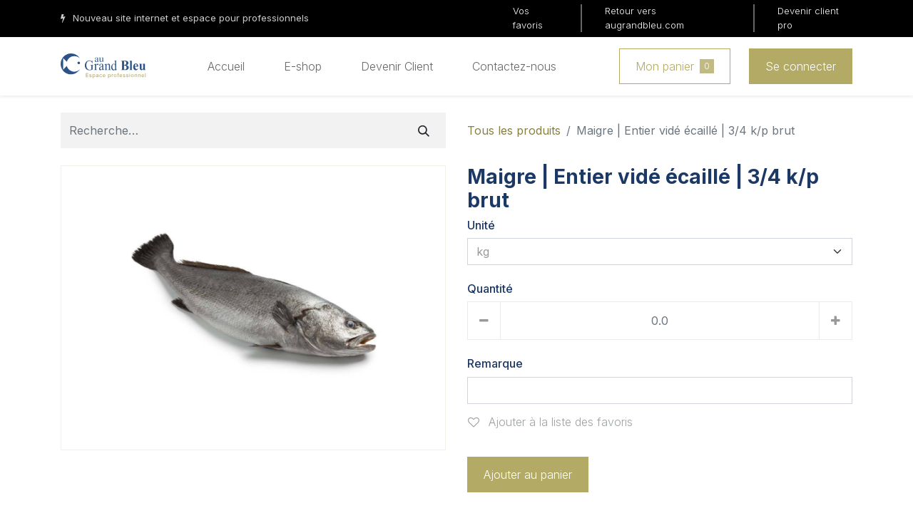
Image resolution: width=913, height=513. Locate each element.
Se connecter (800, 66)
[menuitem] (226, 66)
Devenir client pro (808, 18)
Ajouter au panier (528, 474)
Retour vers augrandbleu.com (644, 18)
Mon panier (675, 66)
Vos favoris (528, 18)
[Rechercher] (424, 130)
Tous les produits (514, 130)
